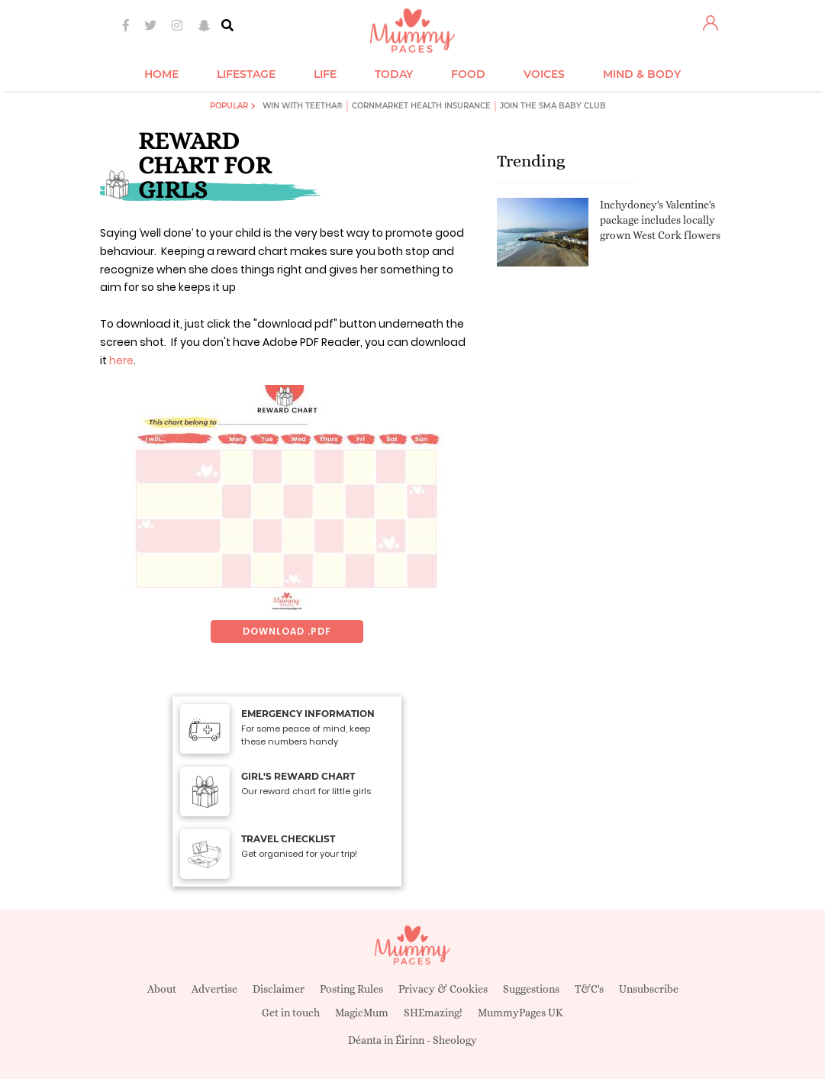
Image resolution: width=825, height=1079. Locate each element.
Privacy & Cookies (443, 989)
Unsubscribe (648, 989)
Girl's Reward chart (298, 776)
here (121, 360)
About (161, 989)
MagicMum (361, 1012)
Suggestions (531, 989)
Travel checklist (288, 839)
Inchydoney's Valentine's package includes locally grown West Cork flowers (660, 220)
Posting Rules (351, 989)
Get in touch (291, 1012)
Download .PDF (287, 631)
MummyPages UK (520, 1012)
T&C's (589, 989)
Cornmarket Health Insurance (421, 106)
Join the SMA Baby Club (553, 106)
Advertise (214, 989)
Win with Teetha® (303, 106)
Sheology (455, 1040)
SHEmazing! (433, 1012)
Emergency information (308, 713)
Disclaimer (279, 989)
